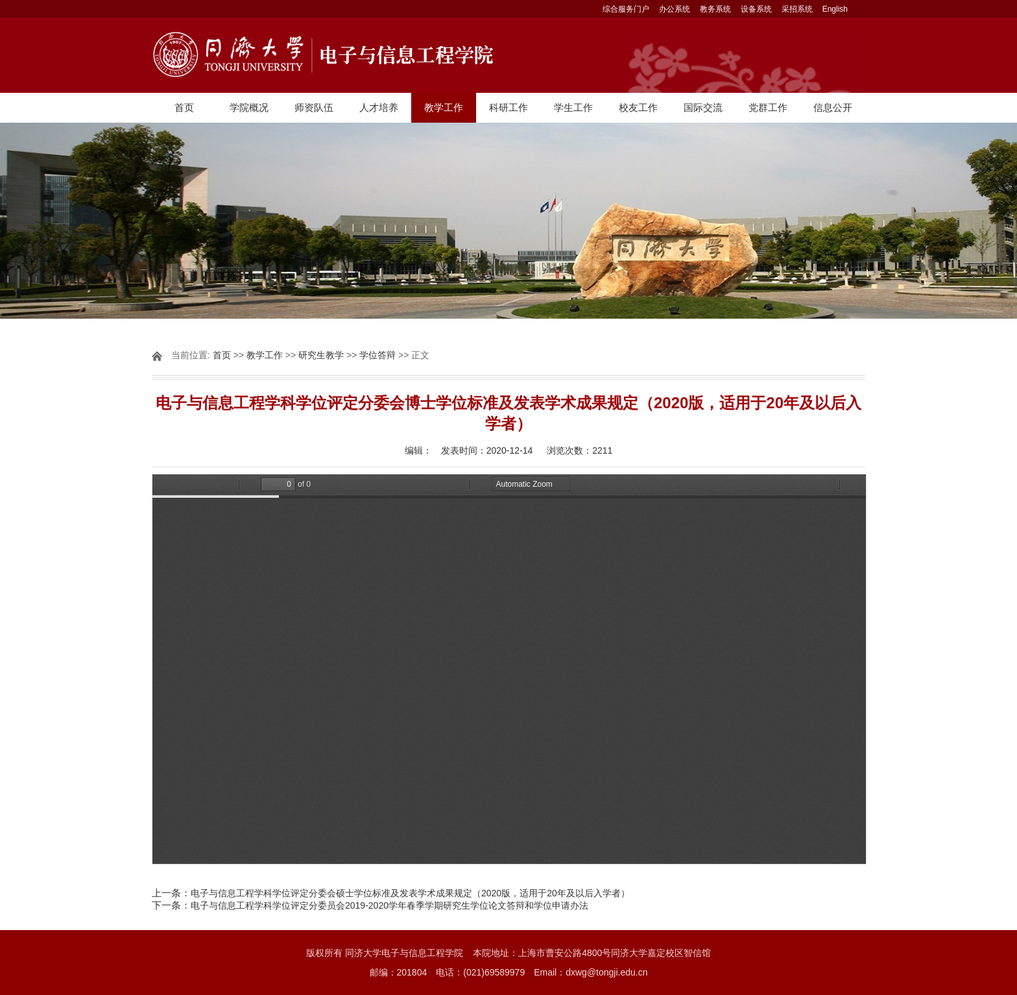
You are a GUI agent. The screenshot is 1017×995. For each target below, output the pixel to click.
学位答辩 (377, 355)
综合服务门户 (626, 9)
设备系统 (756, 9)
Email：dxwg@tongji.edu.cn (590, 972)
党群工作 (767, 107)
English (835, 9)
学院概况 (249, 107)
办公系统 (674, 9)
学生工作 (573, 107)
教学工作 (443, 107)
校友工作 (638, 107)
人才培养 (378, 107)
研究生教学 (321, 355)
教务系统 (715, 9)
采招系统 (797, 9)
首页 (184, 107)
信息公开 (832, 107)
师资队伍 (313, 107)
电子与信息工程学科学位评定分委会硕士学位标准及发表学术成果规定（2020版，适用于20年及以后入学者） (410, 893)
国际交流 (703, 107)
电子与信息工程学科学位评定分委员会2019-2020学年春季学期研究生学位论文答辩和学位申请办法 (389, 905)
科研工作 (508, 107)
